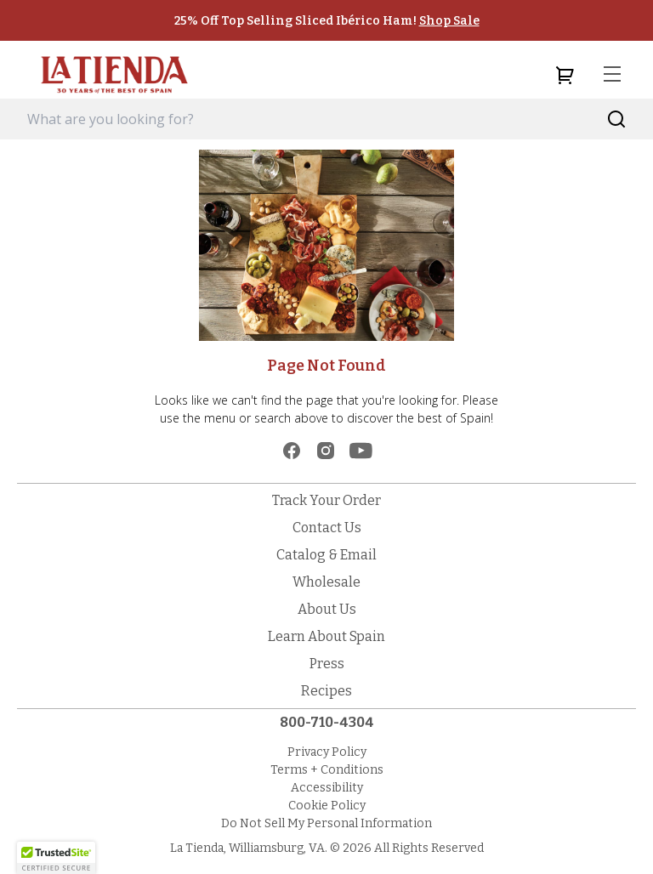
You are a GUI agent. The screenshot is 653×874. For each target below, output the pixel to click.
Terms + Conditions (326, 770)
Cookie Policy (327, 805)
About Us (327, 609)
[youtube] (360, 450)
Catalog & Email (326, 555)
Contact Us (326, 527)
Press (326, 664)
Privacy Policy (326, 752)
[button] (56, 858)
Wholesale (326, 582)
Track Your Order (326, 500)
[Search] (617, 119)
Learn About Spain (326, 636)
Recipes (326, 691)
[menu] (612, 75)
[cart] (564, 74)
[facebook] (291, 450)
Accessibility (327, 787)
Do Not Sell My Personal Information (326, 823)
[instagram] (325, 450)
